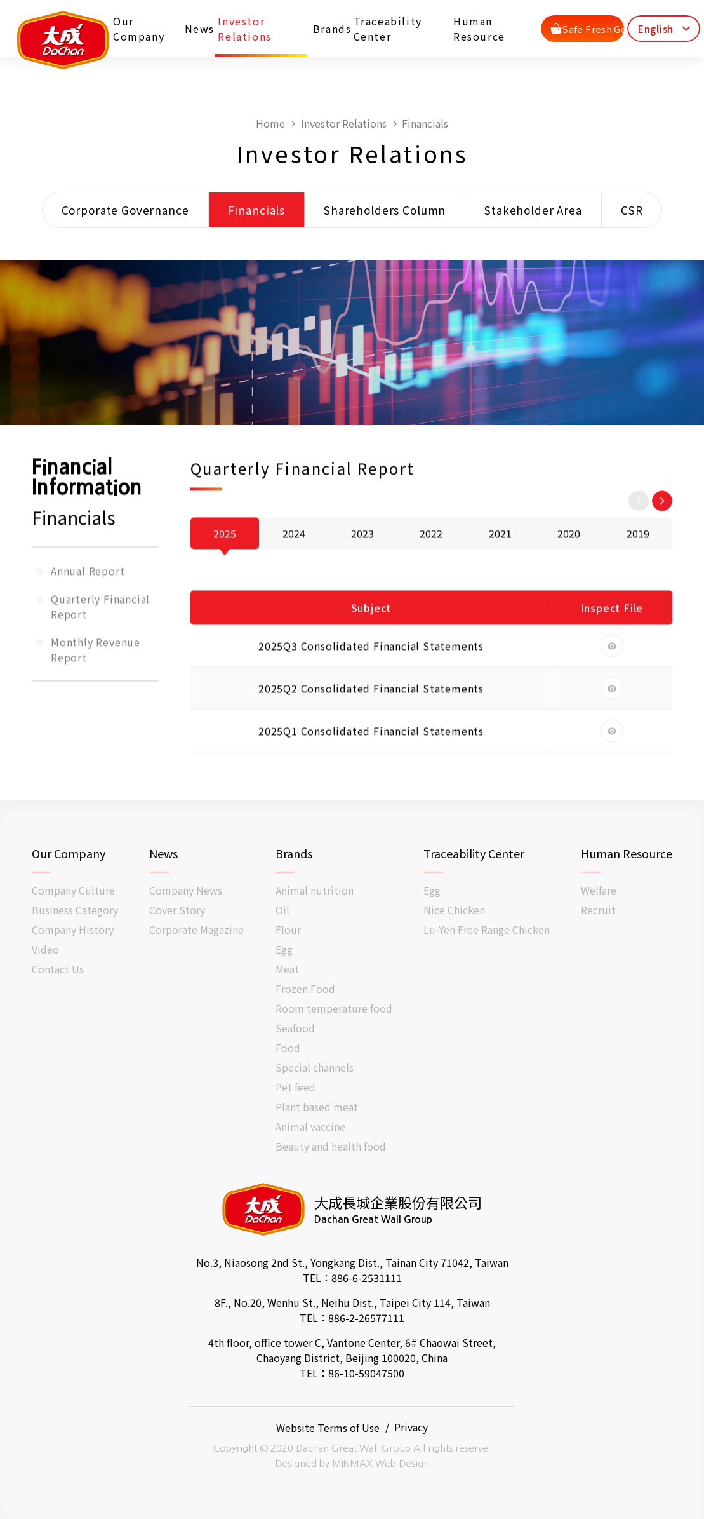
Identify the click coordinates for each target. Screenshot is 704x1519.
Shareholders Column (385, 211)
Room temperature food (334, 1008)
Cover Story (177, 909)
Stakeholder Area (533, 211)
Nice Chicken (454, 909)
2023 (362, 568)
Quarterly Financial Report (100, 641)
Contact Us (58, 968)
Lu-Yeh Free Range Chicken (486, 929)
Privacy (411, 1427)
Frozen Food (305, 988)
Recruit (598, 909)
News (198, 28)
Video (45, 949)
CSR (632, 211)
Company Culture (73, 890)
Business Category (75, 909)
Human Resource (480, 28)
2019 (638, 568)
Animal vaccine (310, 1126)
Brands (329, 28)
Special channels (315, 1067)
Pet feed (295, 1087)
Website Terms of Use (328, 1427)
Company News (185, 890)
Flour (288, 929)
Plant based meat (317, 1106)
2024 (293, 568)
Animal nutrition (315, 890)
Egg (284, 949)
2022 (431, 568)
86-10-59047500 (366, 1373)
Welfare (598, 890)
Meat (287, 968)
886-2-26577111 (366, 1317)
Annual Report (87, 606)
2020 (568, 568)
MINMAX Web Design (380, 1463)
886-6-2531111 (366, 1277)
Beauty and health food (331, 1146)
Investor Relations (245, 28)
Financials (425, 124)
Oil (282, 909)
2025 (224, 568)
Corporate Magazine (196, 929)
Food (288, 1047)
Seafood (295, 1028)
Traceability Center (388, 28)
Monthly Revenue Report (95, 685)
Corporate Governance (125, 211)
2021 (500, 568)
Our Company (140, 28)
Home (270, 124)
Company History (73, 929)
